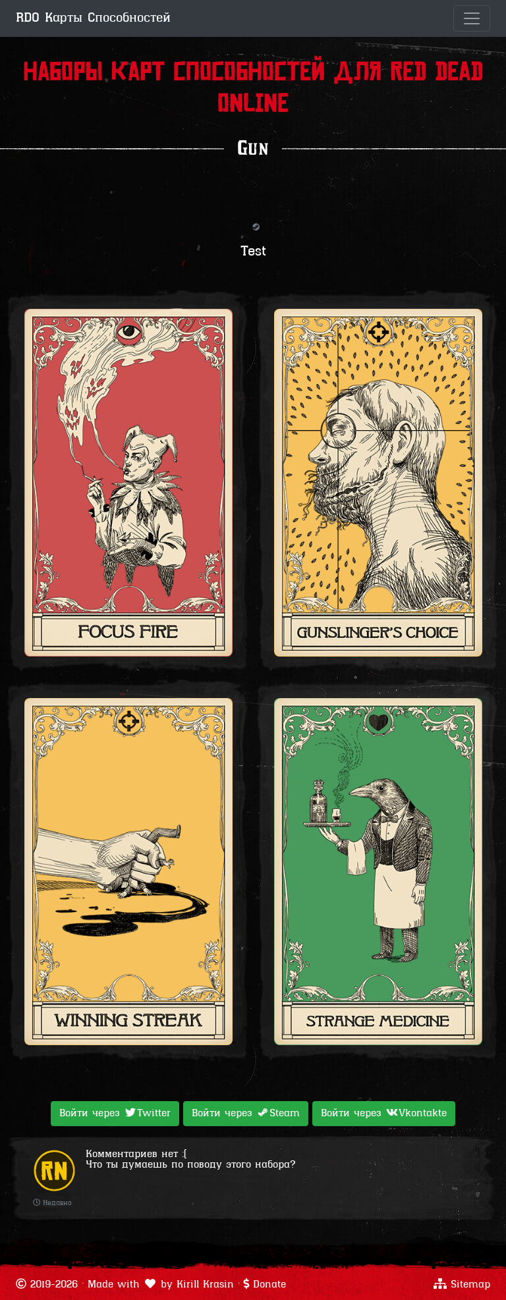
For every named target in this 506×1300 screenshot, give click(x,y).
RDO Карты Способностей (93, 18)
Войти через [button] (115, 1113)
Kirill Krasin (205, 1285)
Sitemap (470, 1285)
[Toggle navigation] (471, 18)
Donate (269, 1285)
